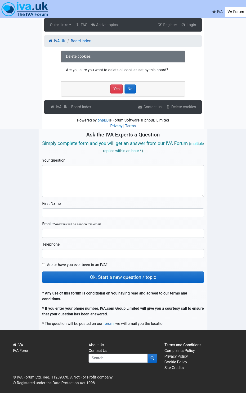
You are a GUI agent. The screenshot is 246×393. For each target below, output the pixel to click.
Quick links (59, 25)
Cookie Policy (175, 362)
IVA (217, 11)
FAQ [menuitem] (81, 25)
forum (108, 323)
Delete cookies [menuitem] (180, 107)
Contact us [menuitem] (150, 107)
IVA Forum (235, 11)
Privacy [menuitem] (116, 126)
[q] (118, 358)
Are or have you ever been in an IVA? (77, 264)
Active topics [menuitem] (104, 25)
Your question (53, 160)
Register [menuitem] (167, 25)
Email (71, 224)
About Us (96, 345)
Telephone (51, 244)
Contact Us (98, 350)
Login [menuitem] (188, 25)
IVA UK (58, 107)
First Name (51, 203)
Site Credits (174, 367)
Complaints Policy (179, 350)
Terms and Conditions (182, 345)
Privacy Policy (176, 356)
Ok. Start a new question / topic (123, 277)
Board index (81, 107)
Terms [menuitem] (130, 126)
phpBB (103, 120)
